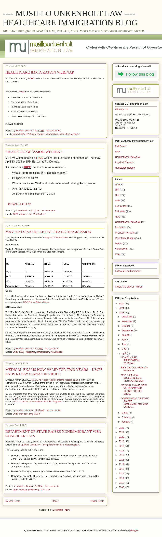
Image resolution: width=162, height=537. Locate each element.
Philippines (30, 352)
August (125, 335)
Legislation (120, 206)
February (127, 417)
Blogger (134, 530)
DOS (42, 489)
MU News (120, 211)
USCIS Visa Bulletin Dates (36, 302)
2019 (122, 441)
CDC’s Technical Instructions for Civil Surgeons (38, 401)
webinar (75, 134)
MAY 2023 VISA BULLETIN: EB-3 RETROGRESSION (48, 232)
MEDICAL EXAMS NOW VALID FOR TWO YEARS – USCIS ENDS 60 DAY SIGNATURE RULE (53, 371)
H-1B (28, 134)
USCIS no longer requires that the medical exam (54, 380)
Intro (117, 151)
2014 (122, 464)
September (128, 330)
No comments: (53, 130)
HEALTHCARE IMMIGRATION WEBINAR (39, 72)
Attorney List (121, 109)
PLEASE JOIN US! (19, 204)
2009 (122, 487)
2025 (122, 303)
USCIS (37, 414)
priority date (38, 134)
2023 (15, 214)
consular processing (29, 489)
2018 (122, 446)
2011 (122, 478)
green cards (19, 134)
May (124, 348)
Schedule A (64, 134)
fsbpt (117, 254)
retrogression (51, 134)
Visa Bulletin (39, 214)
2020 (122, 436)
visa (48, 489)
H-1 (117, 195)
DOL (117, 190)
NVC (117, 216)
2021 (122, 432)
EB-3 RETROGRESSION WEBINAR (34, 152)
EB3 (21, 352)
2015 (122, 459)
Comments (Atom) (61, 510)
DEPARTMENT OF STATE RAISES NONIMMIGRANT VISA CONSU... (135, 402)
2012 (122, 473)
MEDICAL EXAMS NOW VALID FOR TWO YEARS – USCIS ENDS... (134, 389)
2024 (122, 308)
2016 (122, 455)
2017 (122, 450)
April (124, 353)
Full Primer (121, 146)
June (124, 344)
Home (55, 501)
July (124, 339)
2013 (122, 469)
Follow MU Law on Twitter (128, 286)
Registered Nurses (125, 167)
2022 (122, 427)
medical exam (26, 414)
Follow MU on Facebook (128, 271)
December (127, 316)
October (126, 326)
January (126, 421)
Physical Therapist (124, 162)
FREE (39, 157)
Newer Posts (12, 501)
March (125, 412)
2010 (122, 482)
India (117, 200)
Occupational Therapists (128, 157)
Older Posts (97, 501)
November (127, 321)
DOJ (117, 184)
